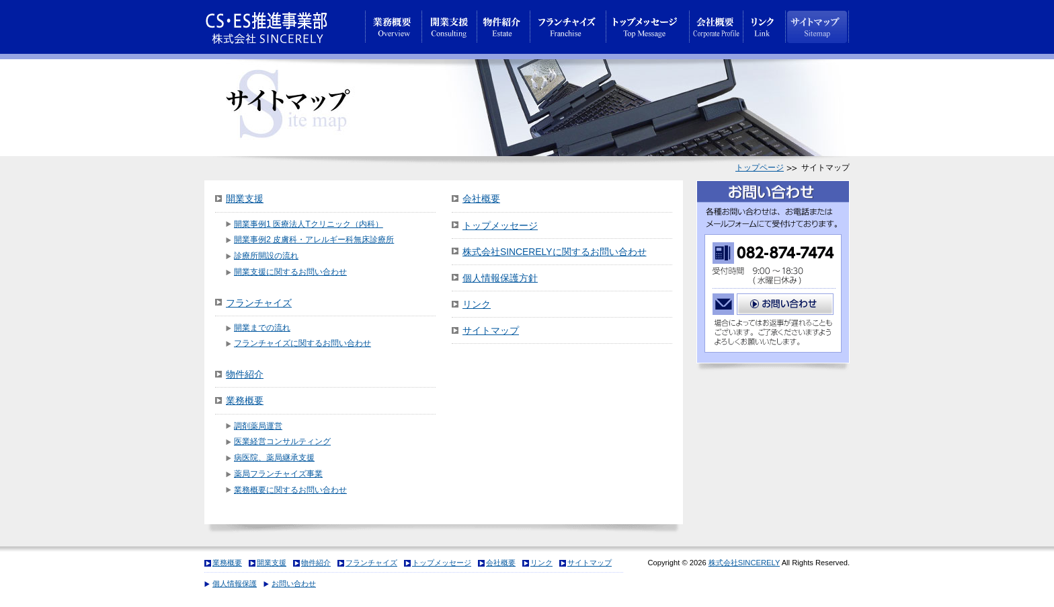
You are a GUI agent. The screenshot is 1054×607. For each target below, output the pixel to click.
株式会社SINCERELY (744, 563)
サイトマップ (490, 330)
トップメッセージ (500, 225)
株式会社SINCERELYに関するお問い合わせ (554, 251)
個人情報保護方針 (500, 278)
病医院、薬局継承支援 (274, 457)
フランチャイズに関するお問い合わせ (302, 343)
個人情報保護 (234, 583)
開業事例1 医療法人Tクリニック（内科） (308, 224)
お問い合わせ (294, 583)
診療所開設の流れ (266, 255)
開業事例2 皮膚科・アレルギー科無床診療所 (314, 239)
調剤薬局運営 (258, 426)
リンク (476, 304)
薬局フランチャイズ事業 (278, 473)
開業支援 (245, 198)
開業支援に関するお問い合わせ (290, 272)
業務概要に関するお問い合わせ (290, 490)
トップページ (759, 167)
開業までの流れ (262, 327)
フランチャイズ (259, 302)
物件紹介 (245, 374)
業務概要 (245, 400)
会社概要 (481, 198)
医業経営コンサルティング (282, 441)
